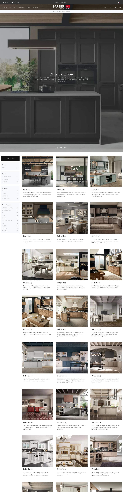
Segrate (4, 225)
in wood (4, 181)
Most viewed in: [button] (7, 205)
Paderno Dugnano (7, 220)
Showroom (12, 7)
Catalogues (35, 7)
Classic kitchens (66, 11)
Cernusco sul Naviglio (7, 207)
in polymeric (5, 179)
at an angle (5, 190)
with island (5, 196)
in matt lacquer (6, 176)
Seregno (4, 228)
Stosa (3, 167)
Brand (28, 7)
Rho (3, 223)
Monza (4, 218)
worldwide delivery (60, 2)
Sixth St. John (5, 231)
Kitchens (59, 11)
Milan (3, 215)
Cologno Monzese (7, 212)
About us (4, 7)
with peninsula (6, 198)
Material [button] (4, 174)
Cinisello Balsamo (6, 210)
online (4, 193)
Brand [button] (4, 165)
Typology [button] (5, 188)
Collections (21, 7)
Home (54, 11)
